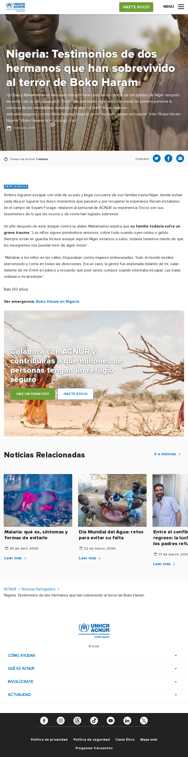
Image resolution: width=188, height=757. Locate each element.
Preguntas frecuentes (94, 748)
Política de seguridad (91, 739)
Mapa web (148, 739)
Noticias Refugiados (38, 589)
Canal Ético (125, 739)
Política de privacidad (49, 739)
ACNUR (10, 589)
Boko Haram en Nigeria (57, 301)
